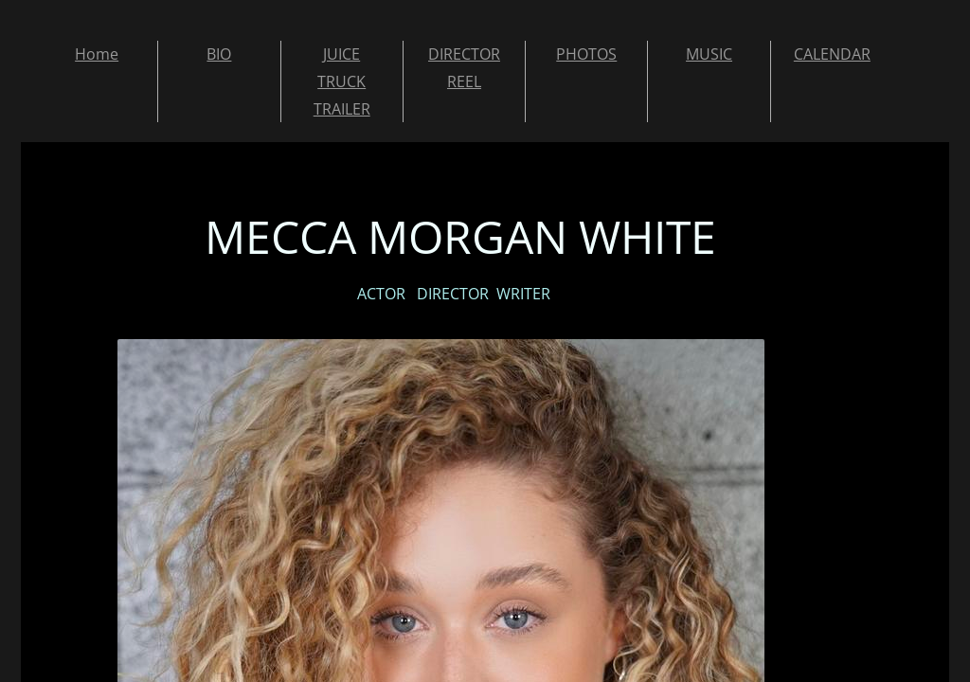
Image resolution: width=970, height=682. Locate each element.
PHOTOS (586, 54)
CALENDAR (832, 54)
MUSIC (709, 54)
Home (96, 54)
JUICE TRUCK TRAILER (342, 81)
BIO (219, 54)
